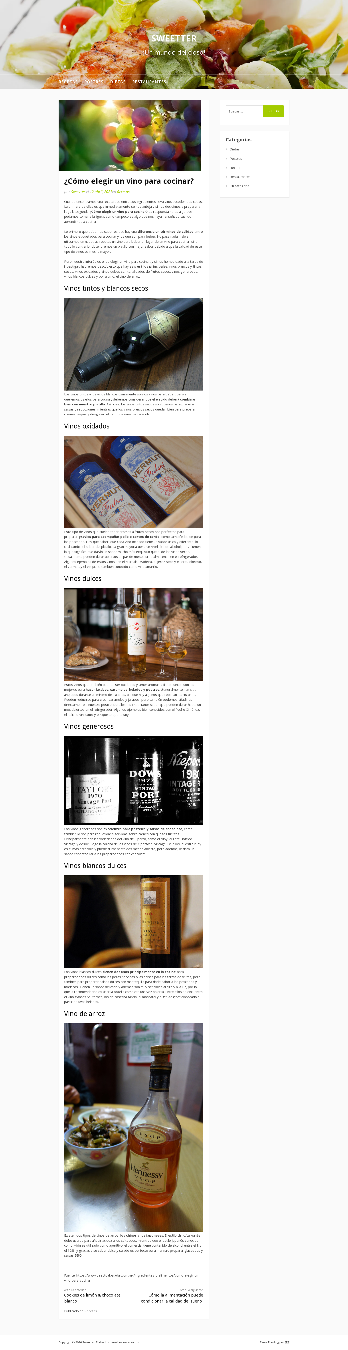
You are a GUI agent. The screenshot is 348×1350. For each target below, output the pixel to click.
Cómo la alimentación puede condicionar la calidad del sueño (171, 1296)
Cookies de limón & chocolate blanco (95, 1296)
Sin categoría (239, 186)
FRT (287, 1342)
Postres (93, 81)
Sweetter (174, 38)
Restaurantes (149, 81)
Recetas (68, 81)
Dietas (118, 81)
